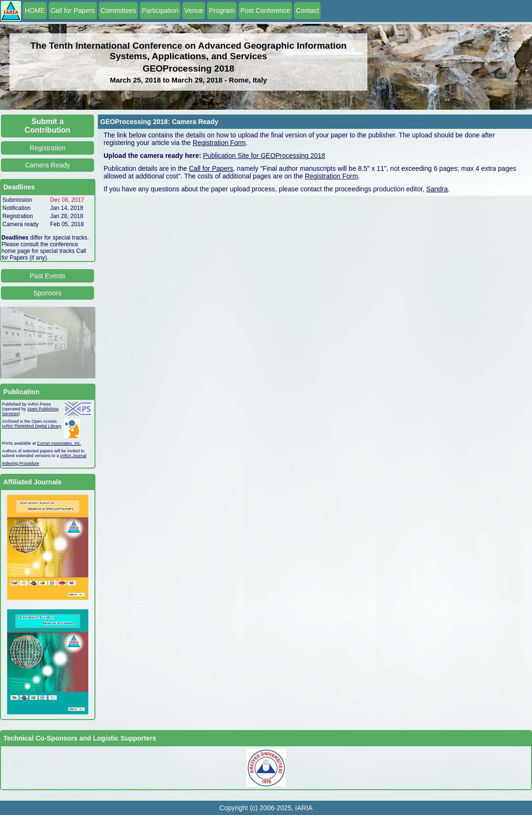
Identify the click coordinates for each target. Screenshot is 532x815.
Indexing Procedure (20, 463)
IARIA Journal (73, 455)
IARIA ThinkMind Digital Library (31, 426)
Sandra (437, 189)
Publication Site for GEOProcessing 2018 (264, 155)
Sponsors (47, 293)
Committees (118, 10)
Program (222, 10)
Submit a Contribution (48, 125)
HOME (35, 10)
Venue (193, 10)
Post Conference (265, 10)
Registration (47, 148)
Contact (307, 10)
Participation (160, 10)
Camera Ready (47, 165)
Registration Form (219, 142)
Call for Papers (73, 10)
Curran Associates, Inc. (59, 443)
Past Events (47, 276)
